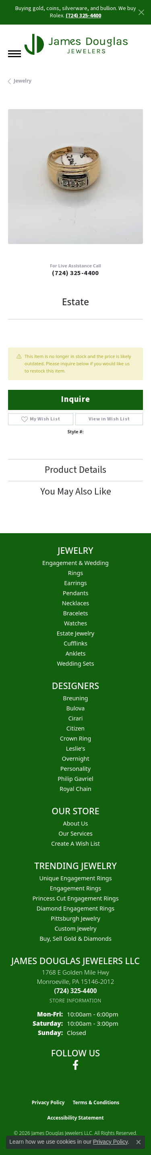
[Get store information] (75, 1000)
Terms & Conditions (95, 1102)
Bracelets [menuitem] (75, 613)
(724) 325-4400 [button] (83, 16)
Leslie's (75, 748)
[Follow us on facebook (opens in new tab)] (75, 1065)
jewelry (22, 80)
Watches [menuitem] (75, 623)
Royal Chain (75, 789)
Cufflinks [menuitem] (75, 643)
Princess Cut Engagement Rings (75, 898)
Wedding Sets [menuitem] (75, 663)
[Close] (141, 12)
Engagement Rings (75, 888)
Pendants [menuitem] (76, 593)
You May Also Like (75, 491)
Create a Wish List (75, 843)
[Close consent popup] (138, 1142)
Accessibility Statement (75, 1117)
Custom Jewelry (75, 928)
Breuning (75, 698)
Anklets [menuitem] (76, 653)
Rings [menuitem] (75, 573)
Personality (75, 768)
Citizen (75, 728)
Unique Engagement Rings (75, 878)
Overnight (75, 758)
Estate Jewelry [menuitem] (75, 633)
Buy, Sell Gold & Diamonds (75, 938)
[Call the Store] (75, 991)
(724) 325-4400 (75, 273)
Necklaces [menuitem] (75, 603)
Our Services (75, 833)
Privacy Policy (48, 1102)
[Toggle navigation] (14, 53)
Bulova (75, 708)
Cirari (75, 718)
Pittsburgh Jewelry (75, 918)
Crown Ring (75, 738)
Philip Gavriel (75, 778)
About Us (75, 823)
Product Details (75, 470)
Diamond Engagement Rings (75, 908)
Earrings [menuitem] (75, 583)
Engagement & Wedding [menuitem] (75, 563)
